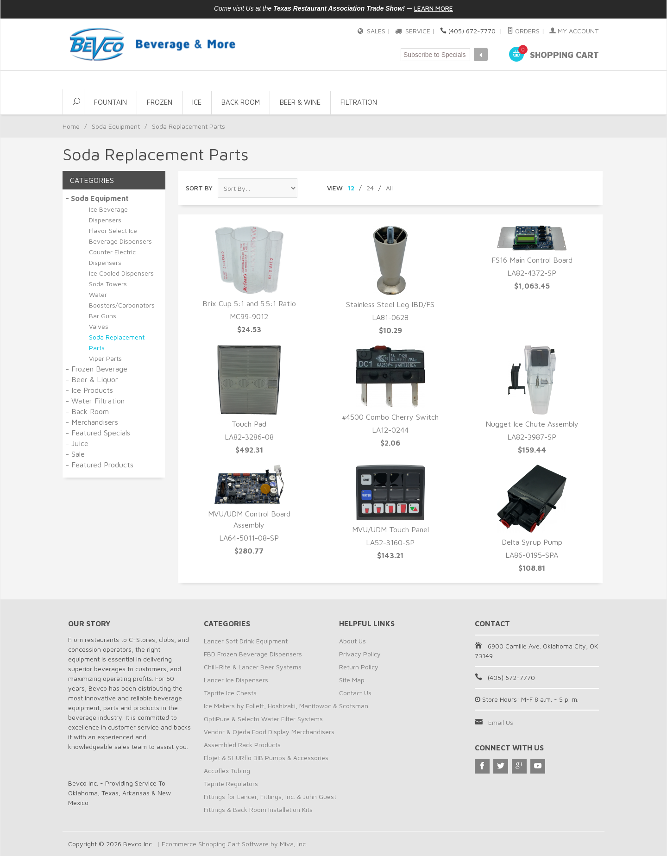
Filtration (358, 102)
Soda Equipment (116, 126)
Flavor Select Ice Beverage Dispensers (120, 236)
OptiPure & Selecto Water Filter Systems (263, 719)
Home (71, 126)
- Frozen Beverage (96, 369)
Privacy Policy (360, 654)
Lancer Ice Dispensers (236, 680)
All (389, 188)
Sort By (199, 188)
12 (350, 188)
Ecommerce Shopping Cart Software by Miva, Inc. (234, 844)
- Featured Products (99, 464)
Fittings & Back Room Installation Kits (258, 809)
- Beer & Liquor (92, 379)
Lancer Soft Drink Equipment (246, 641)
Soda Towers (108, 284)
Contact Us (355, 693)
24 (370, 188)
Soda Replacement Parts (117, 342)
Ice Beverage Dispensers (108, 214)
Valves (98, 326)
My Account (574, 31)
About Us (352, 641)
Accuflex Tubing (227, 770)
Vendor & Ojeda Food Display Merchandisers (269, 732)
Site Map (352, 680)
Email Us (500, 722)
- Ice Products (89, 390)
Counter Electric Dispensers (112, 257)
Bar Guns (102, 316)
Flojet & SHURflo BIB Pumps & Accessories (266, 758)
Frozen (159, 102)
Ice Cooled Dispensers (121, 273)
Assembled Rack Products (242, 745)
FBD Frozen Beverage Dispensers (253, 654)
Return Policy (358, 667)
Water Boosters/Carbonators (122, 299)
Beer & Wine (300, 102)
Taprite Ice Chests (230, 693)
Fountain (110, 102)
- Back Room (87, 411)
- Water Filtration (95, 401)
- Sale (75, 454)
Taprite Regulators (231, 783)
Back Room (240, 102)
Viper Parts (105, 358)
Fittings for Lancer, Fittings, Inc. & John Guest (270, 796)
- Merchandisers (92, 422)
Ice (196, 102)
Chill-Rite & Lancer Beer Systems (253, 667)
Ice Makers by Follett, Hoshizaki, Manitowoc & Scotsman (286, 706)
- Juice (77, 443)
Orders (524, 31)
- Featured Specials (98, 432)
